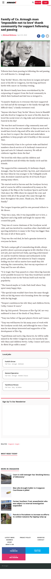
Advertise (41, 537)
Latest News (9, 537)
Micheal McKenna (9, 35)
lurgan (17, 444)
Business (9, 540)
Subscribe (38, 2)
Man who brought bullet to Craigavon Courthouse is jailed (29, 489)
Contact (40, 540)
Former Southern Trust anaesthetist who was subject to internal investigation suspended (30, 503)
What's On (10, 544)
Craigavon (11, 444)
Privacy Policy (25, 537)
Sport (9, 542)
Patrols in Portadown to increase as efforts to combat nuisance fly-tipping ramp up (31, 515)
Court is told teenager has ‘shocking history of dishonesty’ (31, 476)
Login (45, 2)
